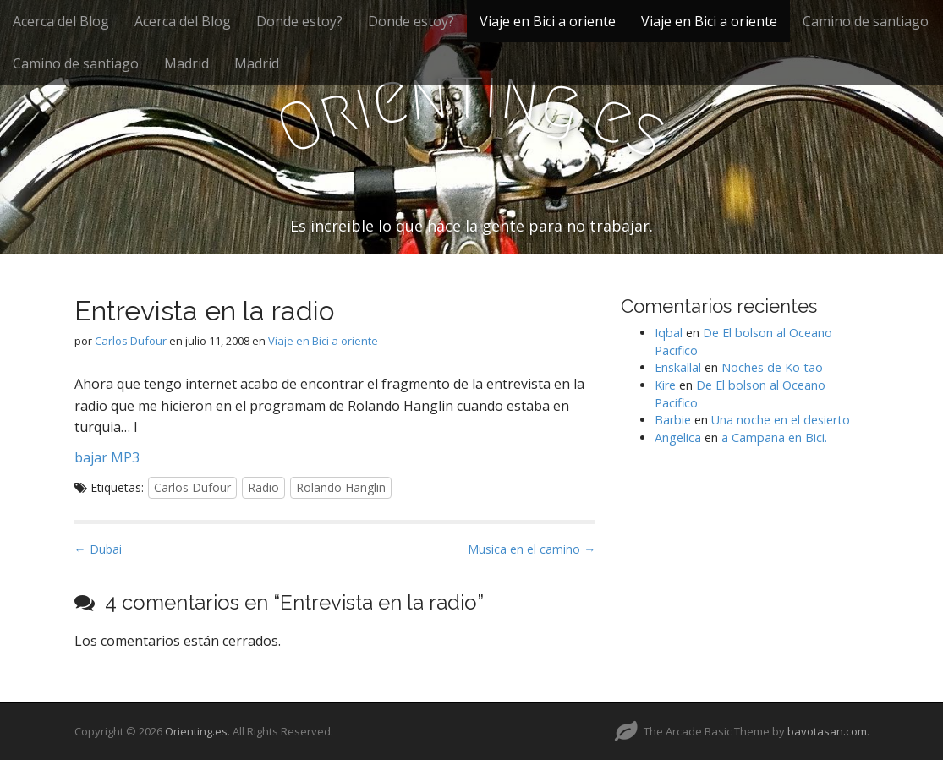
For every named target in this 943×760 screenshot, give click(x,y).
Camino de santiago (866, 21)
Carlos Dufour (131, 340)
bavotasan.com (827, 731)
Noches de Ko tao (772, 367)
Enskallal (678, 367)
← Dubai (98, 549)
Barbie (673, 420)
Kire (665, 385)
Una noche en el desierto (780, 420)
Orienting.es (196, 731)
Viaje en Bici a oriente (548, 21)
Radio (263, 487)
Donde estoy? (299, 21)
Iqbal (669, 333)
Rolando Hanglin (341, 487)
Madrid (186, 63)
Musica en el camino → (531, 549)
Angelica (678, 437)
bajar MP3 (107, 457)
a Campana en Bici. (774, 437)
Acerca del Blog (61, 21)
